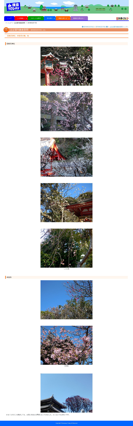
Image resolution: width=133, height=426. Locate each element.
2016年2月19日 (102, 27)
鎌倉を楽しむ (63, 18)
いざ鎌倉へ (21, 18)
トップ (9, 18)
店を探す (49, 18)
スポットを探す (35, 18)
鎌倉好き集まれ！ (79, 18)
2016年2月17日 (32, 23)
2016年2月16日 (88, 27)
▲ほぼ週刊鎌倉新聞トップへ (118, 27)
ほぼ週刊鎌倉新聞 (19, 23)
